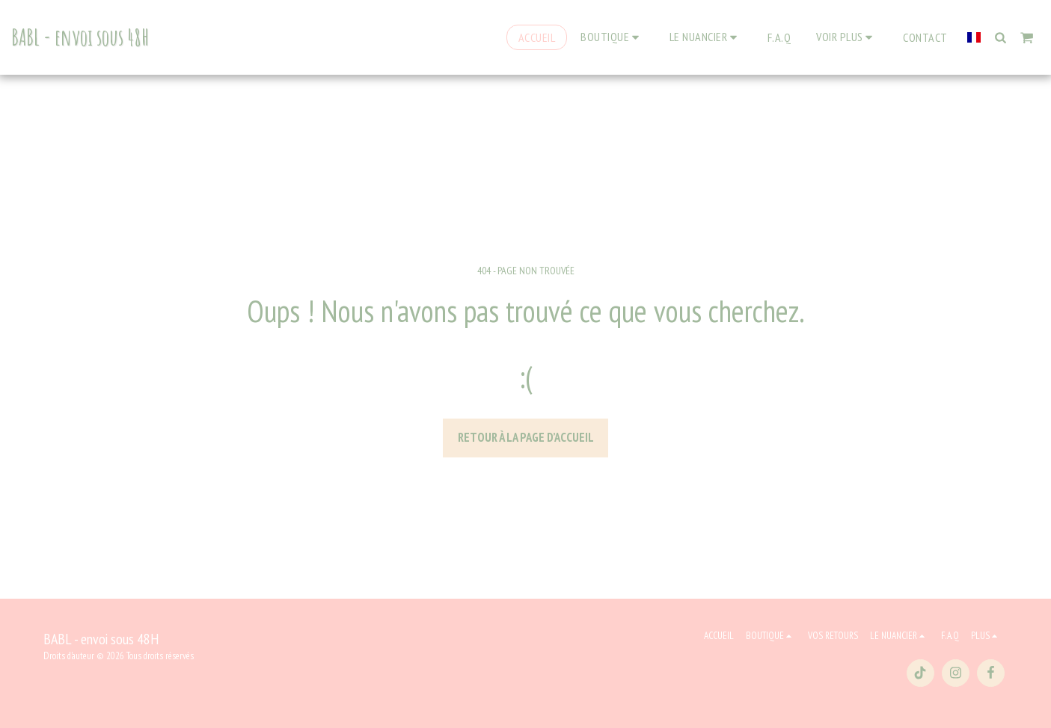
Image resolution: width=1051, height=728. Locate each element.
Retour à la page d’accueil (526, 437)
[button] (706, 37)
